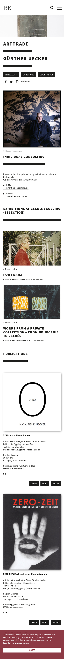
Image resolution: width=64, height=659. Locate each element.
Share (56, 483)
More (44, 483)
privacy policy (21, 642)
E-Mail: (17, 186)
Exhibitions (28, 74)
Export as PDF (46, 74)
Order (34, 483)
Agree (32, 650)
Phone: (16, 195)
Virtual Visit (11, 74)
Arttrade (16, 44)
